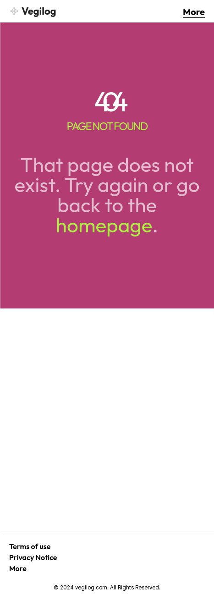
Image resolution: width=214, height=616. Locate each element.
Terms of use (29, 546)
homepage (104, 224)
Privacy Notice (33, 557)
